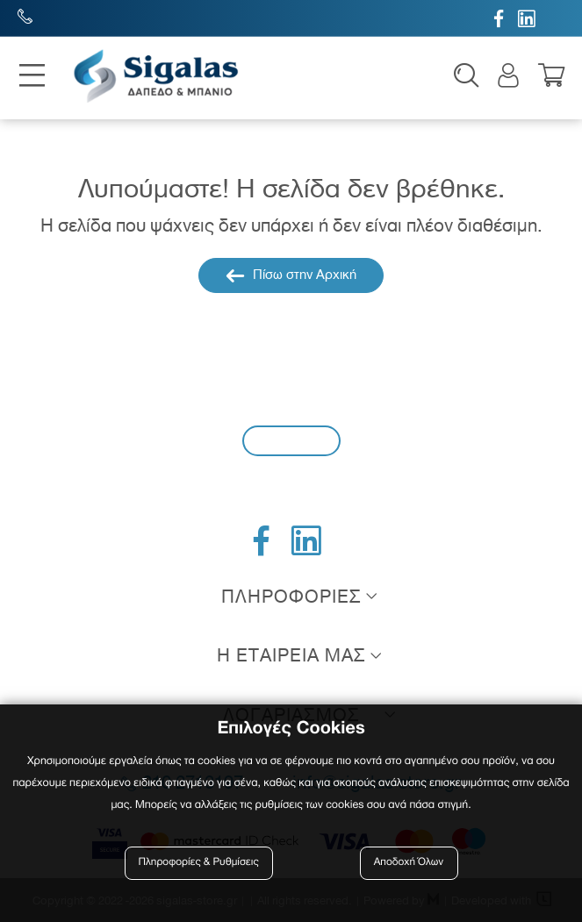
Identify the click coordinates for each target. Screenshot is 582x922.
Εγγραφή (291, 440)
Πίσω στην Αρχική (291, 275)
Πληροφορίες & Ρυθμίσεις (199, 863)
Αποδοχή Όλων (409, 863)
